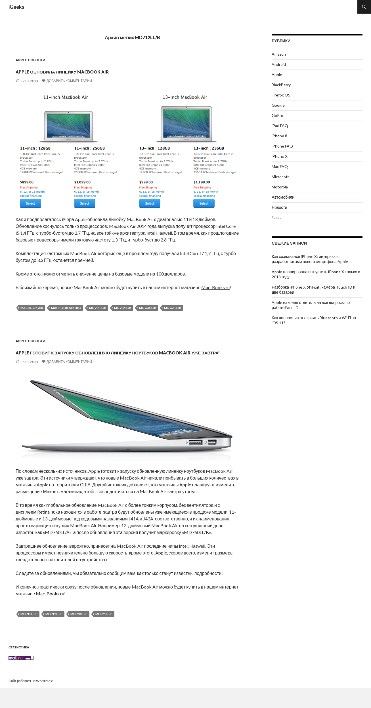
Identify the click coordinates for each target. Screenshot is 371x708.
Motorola (280, 186)
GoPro (277, 115)
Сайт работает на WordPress (31, 701)
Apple (21, 60)
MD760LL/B (147, 308)
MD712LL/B (122, 308)
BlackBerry (281, 84)
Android (279, 64)
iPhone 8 (279, 135)
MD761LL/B (172, 308)
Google (278, 105)
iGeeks (16, 7)
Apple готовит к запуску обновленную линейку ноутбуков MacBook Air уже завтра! (115, 361)
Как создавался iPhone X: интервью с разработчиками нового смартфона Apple (310, 259)
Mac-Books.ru (215, 287)
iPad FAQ (280, 125)
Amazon (279, 54)
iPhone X (280, 156)
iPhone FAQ (282, 146)
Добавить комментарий (69, 81)
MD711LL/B (97, 308)
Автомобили (283, 197)
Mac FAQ (280, 166)
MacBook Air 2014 (66, 308)
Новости (36, 60)
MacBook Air (31, 308)
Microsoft (280, 176)
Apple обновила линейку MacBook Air (112, 69)
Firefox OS (281, 95)
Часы (276, 217)
